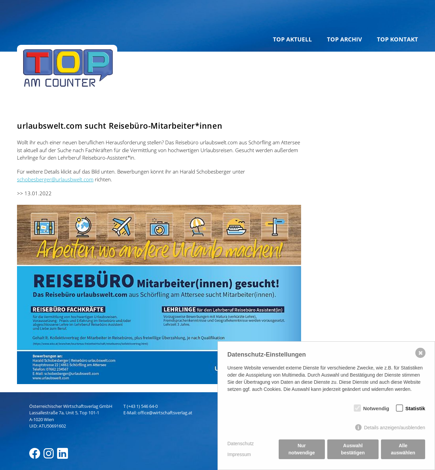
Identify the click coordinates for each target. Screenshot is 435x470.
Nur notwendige (302, 449)
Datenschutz (240, 443)
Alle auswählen (403, 449)
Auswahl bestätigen (353, 449)
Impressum (239, 454)
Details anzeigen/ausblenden (394, 427)
